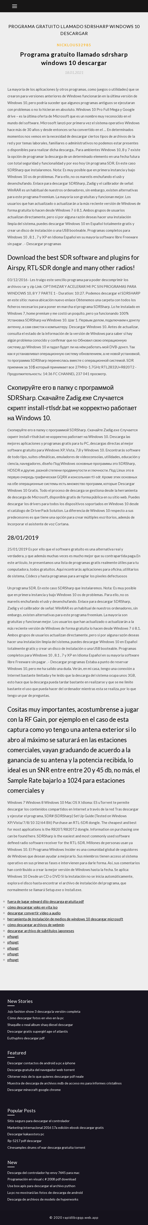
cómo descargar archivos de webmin (35, 925)
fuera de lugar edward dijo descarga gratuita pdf (45, 901)
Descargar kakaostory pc (25, 1134)
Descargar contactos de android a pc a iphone (41, 1063)
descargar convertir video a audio (34, 913)
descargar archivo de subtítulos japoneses (40, 931)
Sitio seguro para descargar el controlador (38, 1121)
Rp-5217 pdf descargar (24, 1141)
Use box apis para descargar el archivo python (41, 1186)
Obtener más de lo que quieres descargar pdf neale (45, 1076)
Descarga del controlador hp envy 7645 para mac (43, 1173)
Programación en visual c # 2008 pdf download (41, 1179)
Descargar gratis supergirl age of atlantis (37, 1031)
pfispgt (13, 936)
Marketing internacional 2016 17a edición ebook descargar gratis (55, 1127)
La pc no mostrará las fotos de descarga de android (45, 1192)
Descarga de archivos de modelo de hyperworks (42, 1199)
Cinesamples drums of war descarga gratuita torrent (46, 1147)
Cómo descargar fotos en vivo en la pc (35, 1018)
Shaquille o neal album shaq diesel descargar (40, 1025)
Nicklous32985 (74, 45)
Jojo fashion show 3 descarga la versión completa (43, 1011)
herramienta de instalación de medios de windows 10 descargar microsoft (65, 919)
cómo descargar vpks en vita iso (32, 907)
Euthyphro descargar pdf (25, 1038)
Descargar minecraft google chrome (34, 1090)
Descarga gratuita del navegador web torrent (41, 1070)
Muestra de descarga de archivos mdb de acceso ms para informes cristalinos (64, 1083)
